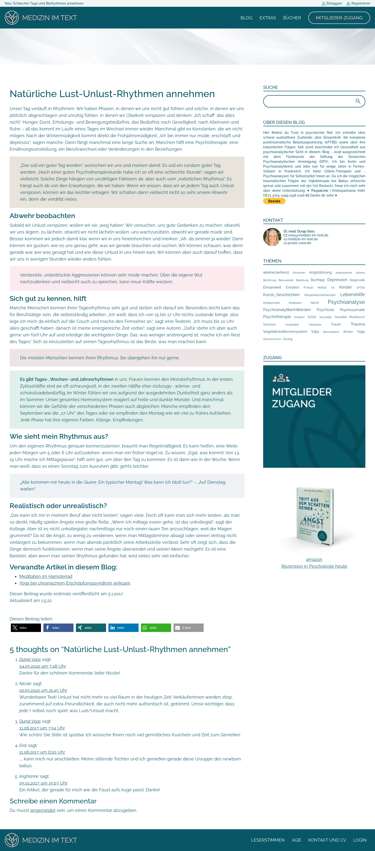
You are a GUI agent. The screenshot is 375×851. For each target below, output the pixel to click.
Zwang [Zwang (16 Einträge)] (287, 339)
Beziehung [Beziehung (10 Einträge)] (302, 280)
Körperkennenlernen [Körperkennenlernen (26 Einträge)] (320, 295)
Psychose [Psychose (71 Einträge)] (325, 309)
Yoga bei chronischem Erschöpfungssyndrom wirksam (74, 583)
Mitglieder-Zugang (339, 17)
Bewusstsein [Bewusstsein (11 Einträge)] (286, 280)
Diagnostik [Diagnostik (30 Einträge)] (357, 280)
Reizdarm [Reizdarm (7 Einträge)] (299, 317)
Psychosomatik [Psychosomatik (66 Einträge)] (352, 309)
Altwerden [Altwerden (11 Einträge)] (299, 272)
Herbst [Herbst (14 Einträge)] (321, 287)
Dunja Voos (30, 659)
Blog (246, 17)
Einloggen (332, 3)
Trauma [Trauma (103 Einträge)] (358, 324)
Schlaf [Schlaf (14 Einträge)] (312, 317)
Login (360, 840)
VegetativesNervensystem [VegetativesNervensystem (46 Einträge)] (285, 331)
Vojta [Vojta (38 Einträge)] (315, 331)
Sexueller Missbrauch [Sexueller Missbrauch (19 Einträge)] (350, 317)
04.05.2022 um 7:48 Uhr (42, 666)
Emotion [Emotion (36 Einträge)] (292, 287)
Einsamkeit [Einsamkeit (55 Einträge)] (272, 287)
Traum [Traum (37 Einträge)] (336, 324)
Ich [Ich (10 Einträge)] (333, 287)
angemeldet (42, 810)
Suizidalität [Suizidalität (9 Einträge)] (292, 324)
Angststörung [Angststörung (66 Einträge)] (320, 272)
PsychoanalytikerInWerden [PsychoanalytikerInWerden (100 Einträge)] (287, 309)
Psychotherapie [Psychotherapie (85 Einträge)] (277, 316)
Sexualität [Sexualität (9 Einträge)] (325, 317)
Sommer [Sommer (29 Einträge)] (269, 324)
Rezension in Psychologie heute (314, 566)
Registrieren (358, 3)
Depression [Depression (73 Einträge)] (337, 279)
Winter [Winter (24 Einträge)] (348, 331)
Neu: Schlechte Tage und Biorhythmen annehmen (44, 3)
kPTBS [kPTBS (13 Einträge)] (361, 287)
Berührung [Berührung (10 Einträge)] (269, 280)
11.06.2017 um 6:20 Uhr (42, 752)
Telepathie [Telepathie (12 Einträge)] (315, 324)
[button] (26, 628)
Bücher (292, 17)
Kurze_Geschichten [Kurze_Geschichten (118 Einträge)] (281, 294)
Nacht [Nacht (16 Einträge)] (315, 303)
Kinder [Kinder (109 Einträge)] (345, 287)
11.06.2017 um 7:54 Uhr (42, 727)
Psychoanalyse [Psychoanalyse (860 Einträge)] (346, 302)
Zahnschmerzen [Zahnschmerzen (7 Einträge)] (272, 339)
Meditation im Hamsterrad (45, 576)
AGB (296, 840)
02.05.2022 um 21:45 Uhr (43, 690)
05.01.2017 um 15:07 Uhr (43, 783)
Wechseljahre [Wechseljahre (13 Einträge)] (331, 331)
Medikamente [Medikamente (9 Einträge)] (271, 302)
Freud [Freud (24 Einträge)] (308, 287)
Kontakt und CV (327, 840)
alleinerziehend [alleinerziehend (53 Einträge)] (276, 272)
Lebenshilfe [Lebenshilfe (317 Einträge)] (352, 294)
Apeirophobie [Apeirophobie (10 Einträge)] (343, 272)
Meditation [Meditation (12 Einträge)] (295, 303)
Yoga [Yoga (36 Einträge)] (361, 331)
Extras (268, 17)
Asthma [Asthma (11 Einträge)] (360, 272)
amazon (314, 559)
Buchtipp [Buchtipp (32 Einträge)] (318, 280)
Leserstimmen (268, 840)
